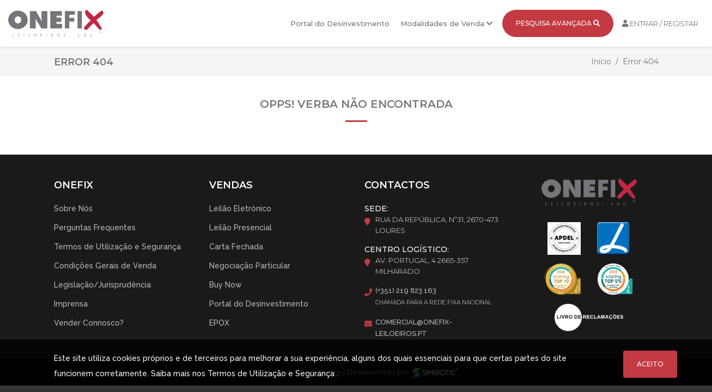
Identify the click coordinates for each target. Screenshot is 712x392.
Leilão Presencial (240, 227)
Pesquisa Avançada (558, 23)
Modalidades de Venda (446, 23)
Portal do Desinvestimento (340, 23)
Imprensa (71, 303)
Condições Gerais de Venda (105, 265)
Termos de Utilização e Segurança (117, 246)
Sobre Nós (73, 208)
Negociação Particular (249, 265)
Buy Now (225, 284)
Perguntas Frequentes (95, 227)
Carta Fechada (236, 246)
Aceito (650, 364)
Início (601, 61)
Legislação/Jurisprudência (102, 284)
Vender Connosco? (89, 322)
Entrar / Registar (660, 23)
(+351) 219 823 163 (405, 290)
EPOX (219, 322)
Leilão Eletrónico (240, 208)
